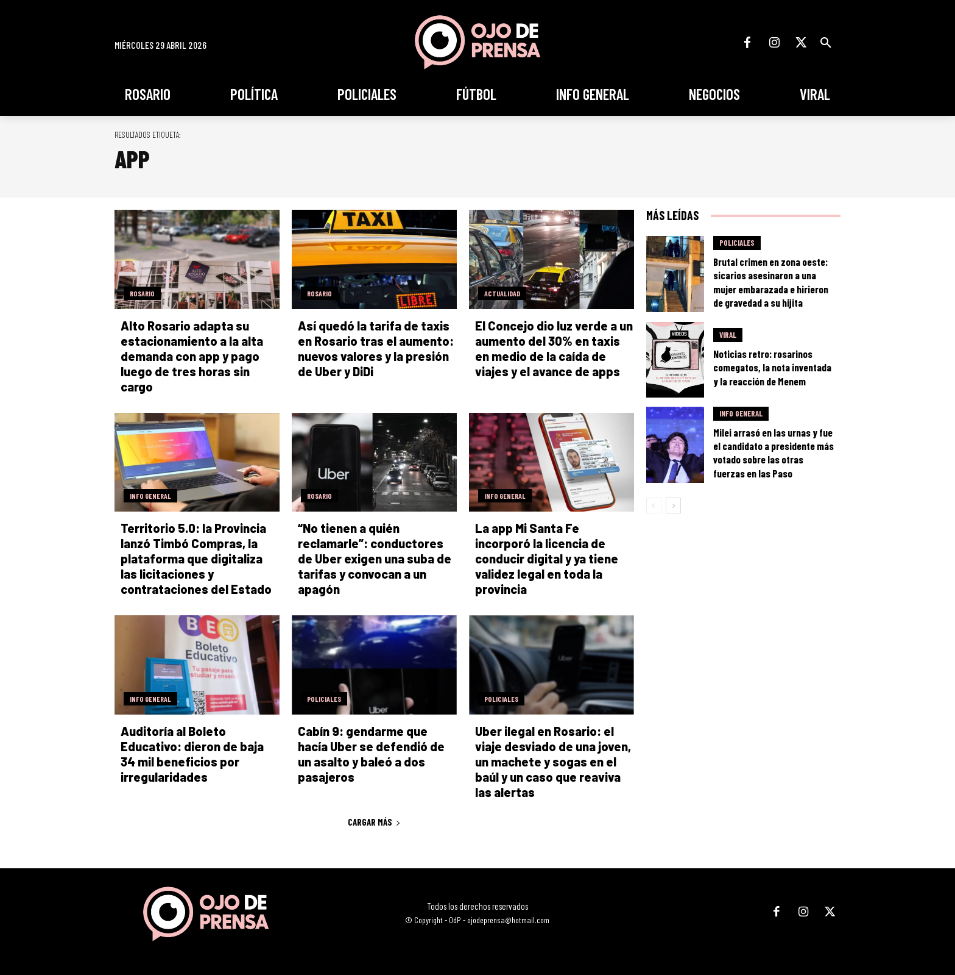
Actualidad (502, 293)
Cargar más (374, 821)
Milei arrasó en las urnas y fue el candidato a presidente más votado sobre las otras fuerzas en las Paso (773, 452)
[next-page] (673, 505)
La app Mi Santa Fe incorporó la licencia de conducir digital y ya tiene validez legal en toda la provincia (546, 558)
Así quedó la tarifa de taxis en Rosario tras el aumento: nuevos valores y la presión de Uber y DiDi (376, 348)
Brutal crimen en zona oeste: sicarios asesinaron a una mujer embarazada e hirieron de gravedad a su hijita (770, 281)
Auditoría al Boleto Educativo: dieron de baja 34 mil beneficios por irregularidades (192, 754)
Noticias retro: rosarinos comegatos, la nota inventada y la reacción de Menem (772, 367)
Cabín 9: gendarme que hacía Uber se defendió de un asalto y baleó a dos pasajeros (371, 754)
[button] (825, 42)
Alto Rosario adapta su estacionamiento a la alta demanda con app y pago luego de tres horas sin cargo (192, 356)
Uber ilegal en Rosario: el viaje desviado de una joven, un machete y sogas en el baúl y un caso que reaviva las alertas (553, 761)
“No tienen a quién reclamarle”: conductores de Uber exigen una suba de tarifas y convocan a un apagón (374, 558)
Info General (150, 495)
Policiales (324, 699)
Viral (727, 335)
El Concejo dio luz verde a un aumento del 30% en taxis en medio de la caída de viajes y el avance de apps (554, 348)
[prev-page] (653, 505)
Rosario (142, 293)
